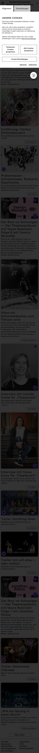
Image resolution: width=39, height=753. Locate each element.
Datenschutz (33, 64)
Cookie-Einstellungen (19, 59)
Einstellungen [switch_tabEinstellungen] (22, 8)
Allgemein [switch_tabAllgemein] (6, 8)
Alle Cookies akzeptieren (28, 49)
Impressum (23, 64)
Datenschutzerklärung (28, 38)
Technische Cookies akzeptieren (10, 49)
